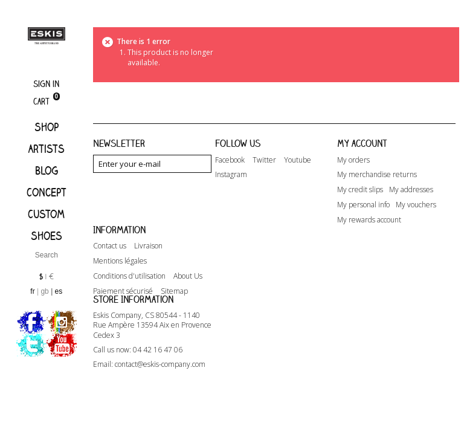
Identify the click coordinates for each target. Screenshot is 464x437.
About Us (187, 295)
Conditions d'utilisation (129, 295)
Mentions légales (120, 280)
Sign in (46, 83)
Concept (46, 192)
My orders (353, 160)
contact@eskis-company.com (160, 404)
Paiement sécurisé (123, 311)
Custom (46, 214)
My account (362, 143)
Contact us (109, 265)
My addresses (411, 190)
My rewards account (369, 220)
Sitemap (174, 311)
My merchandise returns (377, 175)
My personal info (363, 205)
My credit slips (360, 190)
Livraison (148, 265)
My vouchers (416, 205)
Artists (46, 148)
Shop (46, 127)
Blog (46, 170)
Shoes (46, 235)
